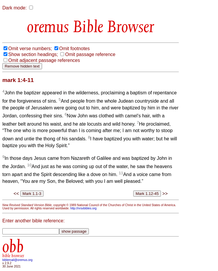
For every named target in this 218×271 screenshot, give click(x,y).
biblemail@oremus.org (17, 260)
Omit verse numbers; (30, 48)
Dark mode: (14, 7)
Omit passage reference (90, 54)
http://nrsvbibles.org (83, 208)
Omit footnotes (74, 48)
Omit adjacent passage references (44, 60)
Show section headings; (33, 54)
